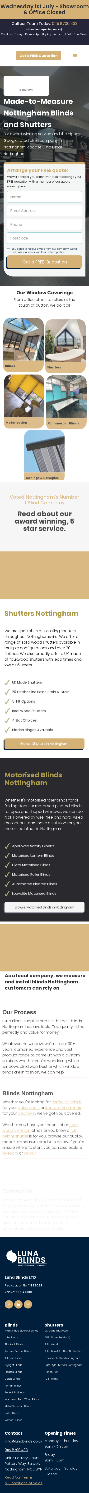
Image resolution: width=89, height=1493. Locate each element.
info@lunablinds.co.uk (23, 1441)
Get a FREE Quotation (38, 55)
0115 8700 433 (64, 23)
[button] (75, 56)
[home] (8, 55)
